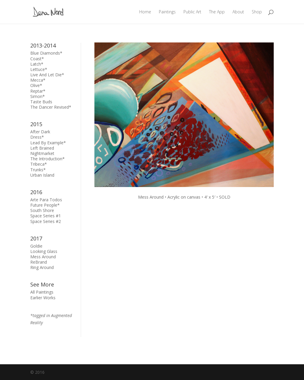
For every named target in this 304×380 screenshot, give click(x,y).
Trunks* (38, 169)
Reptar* (37, 91)
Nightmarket (42, 153)
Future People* (45, 205)
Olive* (36, 85)
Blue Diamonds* (46, 53)
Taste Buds (41, 101)
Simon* (37, 96)
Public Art (192, 12)
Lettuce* (38, 69)
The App (217, 12)
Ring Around (42, 267)
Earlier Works (43, 297)
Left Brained (42, 148)
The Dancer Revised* (50, 107)
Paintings (167, 12)
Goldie (36, 246)
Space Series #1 (45, 215)
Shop (257, 12)
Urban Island (42, 175)
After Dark (40, 131)
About (238, 12)
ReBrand (38, 262)
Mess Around (43, 256)
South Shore (42, 210)
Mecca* (37, 80)
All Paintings (41, 292)
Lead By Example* (48, 142)
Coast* (37, 58)
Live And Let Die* (47, 74)
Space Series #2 (45, 221)
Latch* (36, 64)
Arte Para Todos (46, 199)
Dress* (37, 137)
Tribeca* (38, 164)
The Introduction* (47, 159)
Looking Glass (43, 251)
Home (145, 12)
